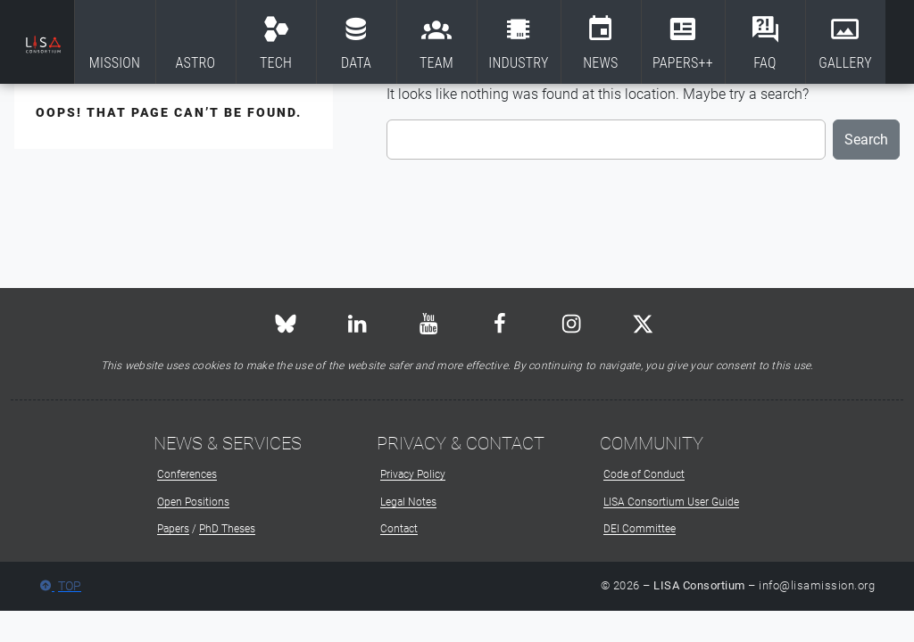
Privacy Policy (412, 474)
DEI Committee (639, 529)
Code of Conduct (644, 474)
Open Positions (193, 502)
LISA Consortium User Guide (671, 502)
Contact (399, 529)
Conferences (187, 474)
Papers (173, 529)
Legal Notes (408, 502)
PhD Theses (227, 529)
